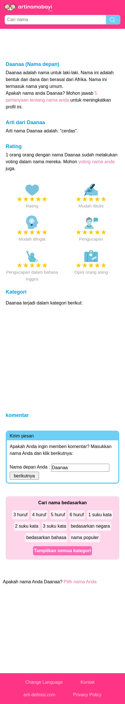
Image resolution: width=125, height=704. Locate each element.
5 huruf (58, 514)
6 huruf (76, 514)
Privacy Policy (87, 694)
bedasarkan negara (90, 526)
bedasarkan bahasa (46, 537)
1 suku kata (100, 514)
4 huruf (39, 514)
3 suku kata (54, 526)
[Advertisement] (62, 44)
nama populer (85, 537)
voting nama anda (96, 161)
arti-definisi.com (40, 694)
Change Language (44, 682)
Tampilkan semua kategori (62, 550)
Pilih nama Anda (80, 581)
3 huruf (20, 514)
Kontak (88, 682)
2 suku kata (26, 526)
